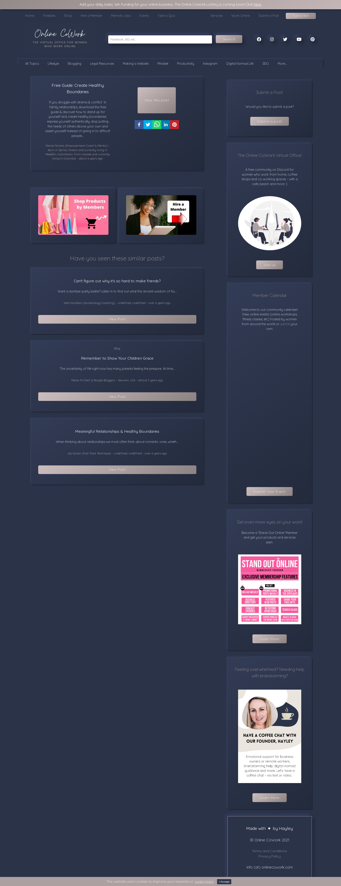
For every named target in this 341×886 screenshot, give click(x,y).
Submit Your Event (270, 491)
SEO (265, 64)
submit (284, 324)
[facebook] (139, 126)
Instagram (210, 64)
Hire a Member (91, 16)
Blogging (74, 64)
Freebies (49, 16)
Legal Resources (102, 64)
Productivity (185, 64)
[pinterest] (174, 126)
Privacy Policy (269, 856)
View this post (156, 101)
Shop (68, 16)
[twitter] (148, 126)
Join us (269, 265)
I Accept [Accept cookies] (224, 881)
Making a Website (136, 64)
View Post (117, 319)
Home (29, 16)
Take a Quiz (166, 16)
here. (258, 4)
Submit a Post (269, 16)
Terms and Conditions (269, 851)
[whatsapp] (156, 126)
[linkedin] (165, 126)
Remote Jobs (121, 16)
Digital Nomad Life (240, 64)
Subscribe (301, 16)
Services (216, 16)
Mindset (162, 64)
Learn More (270, 639)
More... (282, 64)
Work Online (240, 16)
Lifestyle (53, 64)
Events (144, 16)
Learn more (204, 881)
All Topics (32, 64)
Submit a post (269, 121)
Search (229, 39)
